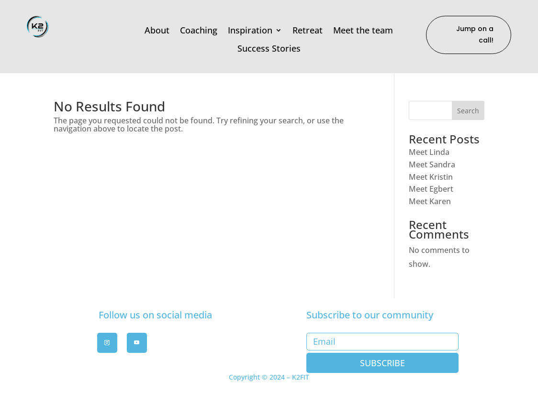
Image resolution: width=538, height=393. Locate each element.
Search (468, 110)
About (157, 30)
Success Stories (269, 49)
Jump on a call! (474, 34)
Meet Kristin (431, 177)
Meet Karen (430, 201)
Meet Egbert (431, 189)
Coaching (198, 30)
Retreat (307, 30)
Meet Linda (429, 152)
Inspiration (250, 30)
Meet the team (363, 30)
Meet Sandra (432, 164)
